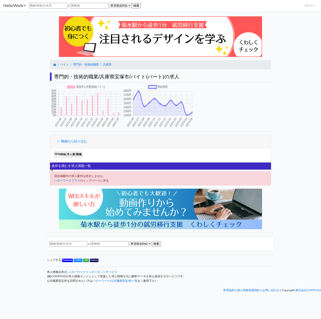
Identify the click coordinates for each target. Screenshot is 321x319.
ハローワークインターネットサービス (92, 272)
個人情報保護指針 (248, 290)
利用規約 (229, 290)
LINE (86, 260)
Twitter (78, 260)
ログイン (310, 5)
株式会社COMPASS (308, 290)
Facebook (67, 260)
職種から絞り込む (73, 141)
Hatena (94, 260)
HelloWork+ (14, 5)
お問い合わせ (270, 290)
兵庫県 (107, 64)
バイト (64, 64)
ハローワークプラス (67, 180)
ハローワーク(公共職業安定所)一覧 (115, 281)
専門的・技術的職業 (86, 64)
